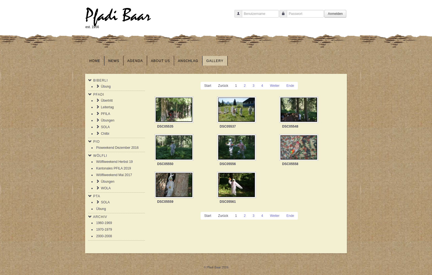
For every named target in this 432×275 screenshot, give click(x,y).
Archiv (100, 217)
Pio (96, 142)
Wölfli (100, 156)
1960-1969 (104, 223)
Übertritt (107, 101)
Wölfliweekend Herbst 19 (114, 162)
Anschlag (188, 61)
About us (160, 61)
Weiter (274, 86)
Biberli (100, 80)
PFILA (105, 114)
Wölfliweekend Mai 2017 (114, 175)
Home (94, 61)
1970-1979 (104, 229)
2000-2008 (104, 236)
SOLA (105, 127)
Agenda (135, 61)
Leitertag (107, 107)
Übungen (107, 120)
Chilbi (105, 134)
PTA (96, 196)
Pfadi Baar (118, 15)
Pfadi (98, 94)
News (113, 61)
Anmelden (335, 14)
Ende (290, 86)
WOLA (105, 188)
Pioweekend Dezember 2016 (117, 148)
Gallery (214, 61)
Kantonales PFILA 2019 (113, 168)
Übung (105, 86)
